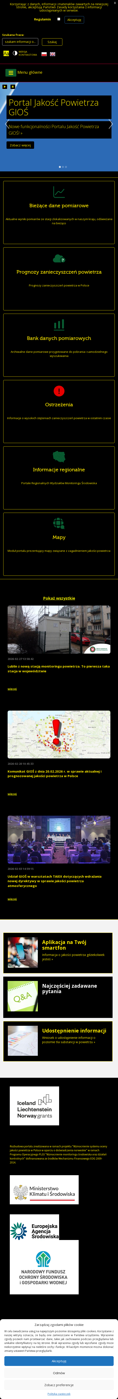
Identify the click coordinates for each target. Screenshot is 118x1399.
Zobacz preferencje (59, 1385)
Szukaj (52, 42)
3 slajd (66, 167)
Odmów (59, 1373)
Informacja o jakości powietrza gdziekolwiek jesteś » (58, 950)
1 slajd (60, 167)
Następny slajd (113, 129)
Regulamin (42, 19)
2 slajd (63, 167)
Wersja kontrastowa (28, 53)
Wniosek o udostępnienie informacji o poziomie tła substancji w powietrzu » (58, 1036)
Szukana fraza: (13, 35)
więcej (12, 689)
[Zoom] (6, 53)
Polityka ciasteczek (59, 1394)
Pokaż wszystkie (59, 598)
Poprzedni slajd (4, 129)
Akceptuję (74, 20)
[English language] (53, 54)
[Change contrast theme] (25, 53)
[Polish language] (44, 54)
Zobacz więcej (20, 146)
